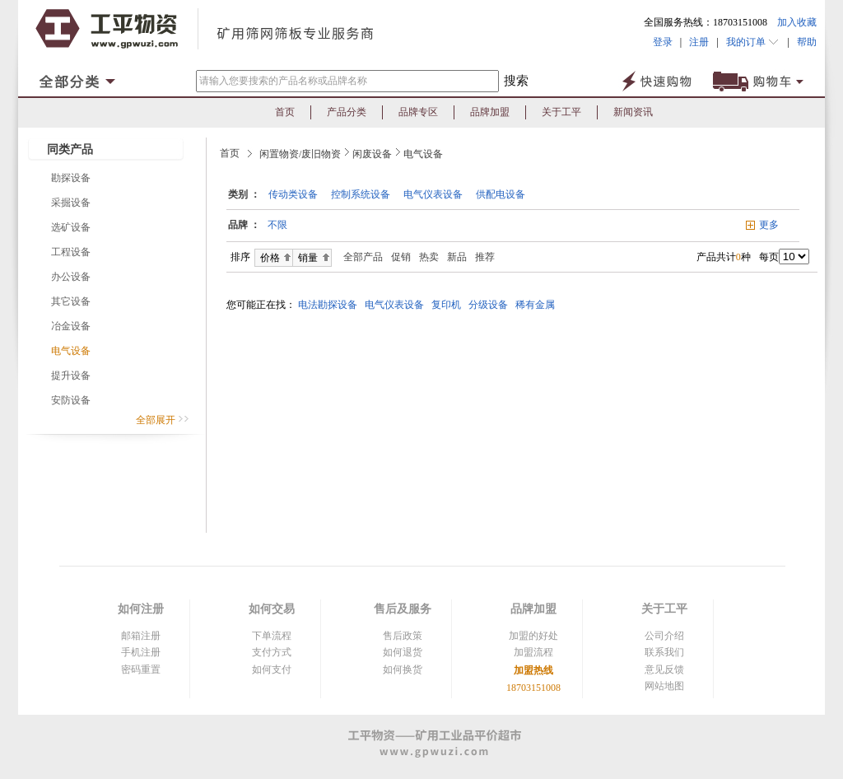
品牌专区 (418, 112)
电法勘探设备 (330, 304)
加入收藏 (797, 22)
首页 (285, 112)
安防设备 (71, 400)
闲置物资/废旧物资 (300, 154)
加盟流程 (533, 652)
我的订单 (753, 42)
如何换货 (402, 669)
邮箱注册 (141, 635)
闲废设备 (372, 154)
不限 (277, 225)
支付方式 (271, 652)
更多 (769, 225)
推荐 (485, 257)
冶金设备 (71, 326)
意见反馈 (664, 669)
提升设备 (71, 375)
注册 (699, 42)
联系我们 (664, 652)
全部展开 (162, 420)
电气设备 (71, 351)
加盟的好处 (533, 635)
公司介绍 (664, 635)
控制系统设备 (360, 194)
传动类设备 (293, 194)
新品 (457, 257)
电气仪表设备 (433, 194)
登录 (663, 42)
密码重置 (141, 669)
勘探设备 (71, 178)
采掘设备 (71, 202)
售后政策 (402, 635)
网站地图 (664, 686)
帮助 (803, 42)
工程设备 (71, 252)
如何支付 (271, 669)
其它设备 (71, 301)
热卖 (429, 257)
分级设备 (490, 304)
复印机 (448, 304)
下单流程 (271, 635)
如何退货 (402, 652)
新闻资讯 (633, 112)
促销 (401, 257)
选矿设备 (71, 227)
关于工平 (561, 112)
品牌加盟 (490, 112)
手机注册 (141, 652)
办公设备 (71, 276)
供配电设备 (500, 194)
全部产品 (359, 257)
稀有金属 (537, 304)
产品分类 (346, 112)
